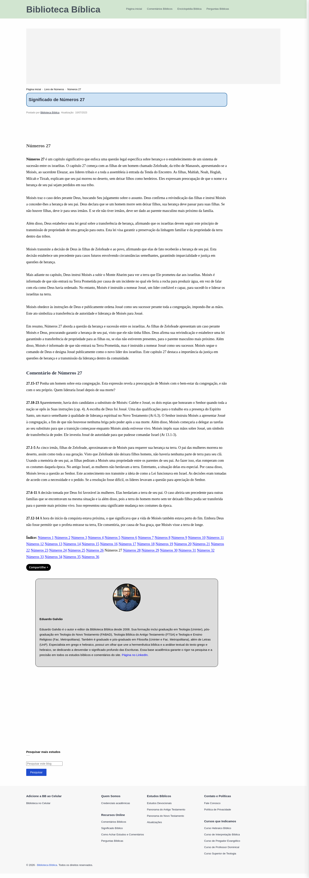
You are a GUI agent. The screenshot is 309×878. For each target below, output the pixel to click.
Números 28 (132, 555)
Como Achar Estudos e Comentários (122, 839)
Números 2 (62, 542)
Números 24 (58, 555)
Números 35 (72, 561)
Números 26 (95, 555)
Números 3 (79, 542)
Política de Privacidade (217, 813)
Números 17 (127, 548)
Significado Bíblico (112, 832)
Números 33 (35, 561)
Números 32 (206, 555)
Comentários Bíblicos (113, 826)
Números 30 (169, 555)
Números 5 (113, 542)
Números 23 (39, 555)
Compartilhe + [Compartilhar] (38, 572)
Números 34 (53, 561)
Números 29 (150, 555)
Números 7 (146, 542)
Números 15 (90, 548)
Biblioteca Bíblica (63, 9)
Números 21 (201, 548)
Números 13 (53, 548)
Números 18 (146, 548)
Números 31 (187, 555)
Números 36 (90, 561)
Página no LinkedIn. (135, 659)
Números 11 (215, 542)
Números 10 (197, 542)
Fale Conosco (212, 807)
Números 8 (163, 542)
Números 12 (35, 548)
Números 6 (129, 542)
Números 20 (183, 548)
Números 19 (164, 548)
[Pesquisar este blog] (44, 768)
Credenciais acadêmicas (115, 807)
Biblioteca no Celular (38, 807)
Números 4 (96, 542)
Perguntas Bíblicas (112, 845)
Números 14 (72, 548)
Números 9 (179, 542)
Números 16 (109, 548)
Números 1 (46, 542)
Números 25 (76, 555)
